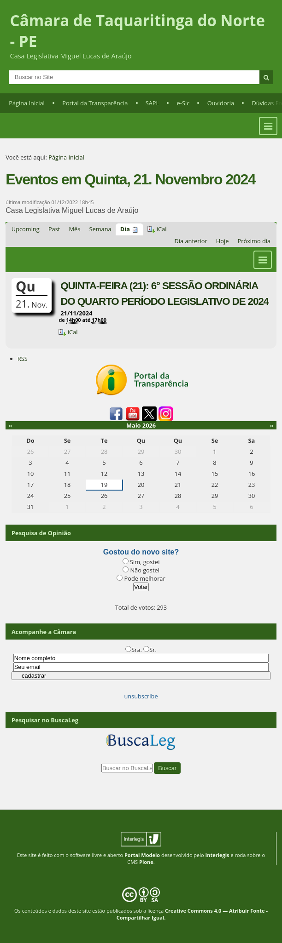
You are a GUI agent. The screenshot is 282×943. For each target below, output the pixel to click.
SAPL (152, 103)
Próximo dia (254, 241)
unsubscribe (141, 696)
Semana (100, 229)
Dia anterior (191, 241)
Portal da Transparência (95, 103)
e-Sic (183, 103)
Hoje (222, 241)
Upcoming (26, 229)
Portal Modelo (142, 855)
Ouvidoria (221, 103)
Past (54, 229)
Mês (75, 229)
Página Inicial (27, 103)
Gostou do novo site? (141, 552)
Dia (125, 229)
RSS (23, 358)
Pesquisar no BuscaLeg (45, 720)
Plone (146, 861)
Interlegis (217, 855)
